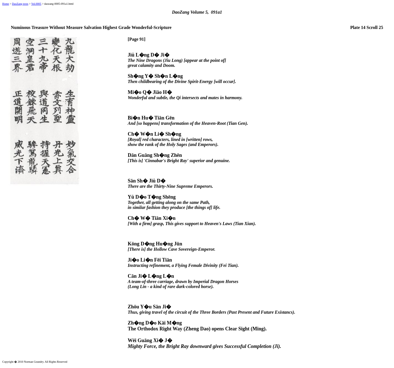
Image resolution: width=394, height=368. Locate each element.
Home (5, 3)
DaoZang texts (20, 3)
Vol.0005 (36, 3)
